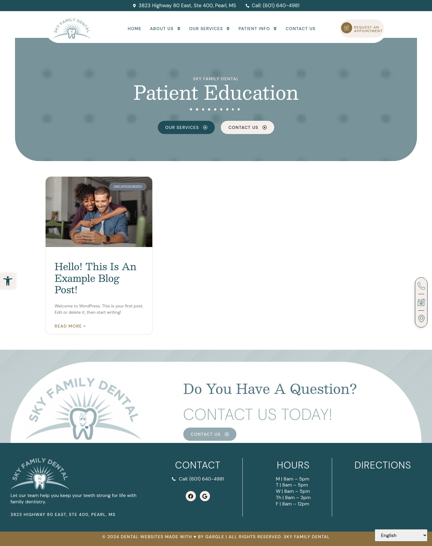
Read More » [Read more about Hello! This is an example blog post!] (70, 326)
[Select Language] (401, 535)
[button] (8, 281)
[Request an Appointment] (346, 27)
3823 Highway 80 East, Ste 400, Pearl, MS (63, 514)
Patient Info (257, 28)
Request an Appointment (368, 29)
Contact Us (301, 28)
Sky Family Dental (216, 78)
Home (135, 28)
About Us (165, 28)
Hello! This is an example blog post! (95, 277)
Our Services (209, 28)
